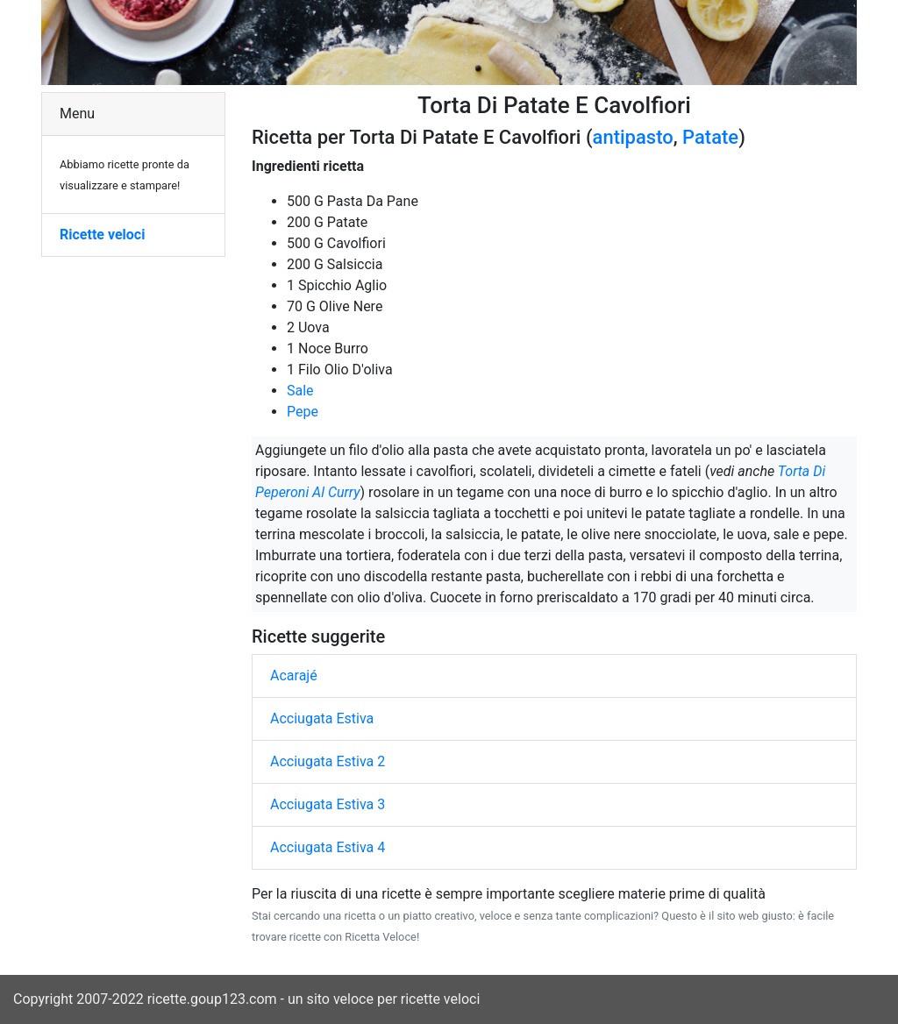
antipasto (633, 137)
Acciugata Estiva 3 (327, 804)
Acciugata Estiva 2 (327, 761)
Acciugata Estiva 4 (327, 847)
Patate (710, 137)
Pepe (302, 411)
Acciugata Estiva (322, 718)
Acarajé (293, 675)
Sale (300, 390)
